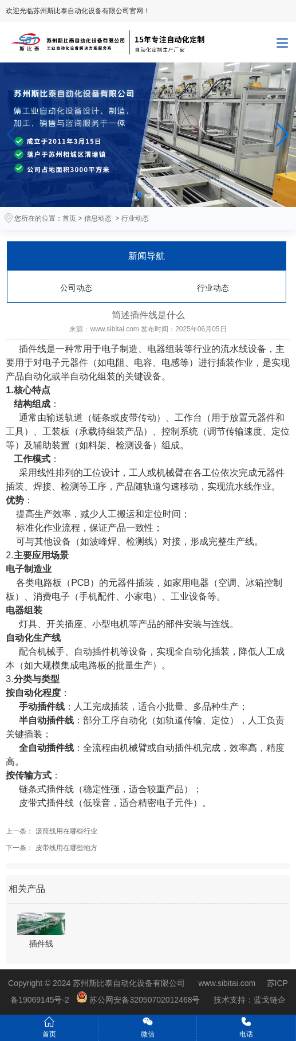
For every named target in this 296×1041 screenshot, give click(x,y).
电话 (246, 1027)
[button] (282, 134)
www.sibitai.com (114, 329)
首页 (69, 218)
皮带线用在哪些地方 (65, 848)
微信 (148, 1027)
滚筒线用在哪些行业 (65, 831)
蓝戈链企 (270, 999)
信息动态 (98, 218)
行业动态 (213, 287)
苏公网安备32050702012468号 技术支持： (165, 999)
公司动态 (76, 287)
